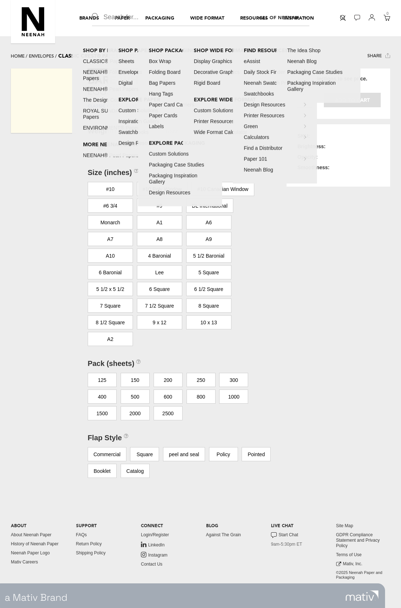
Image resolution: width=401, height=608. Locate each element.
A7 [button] (110, 239)
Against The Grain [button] (223, 534)
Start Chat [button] (284, 535)
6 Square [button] (159, 289)
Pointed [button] (256, 454)
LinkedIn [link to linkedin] (152, 544)
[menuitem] (89, 18)
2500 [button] (168, 413)
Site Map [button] (344, 525)
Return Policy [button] (89, 543)
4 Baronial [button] (159, 256)
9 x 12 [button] (159, 322)
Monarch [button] (110, 222)
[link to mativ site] (362, 596)
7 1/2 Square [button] (159, 306)
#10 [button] (110, 189)
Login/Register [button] (155, 534)
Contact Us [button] (151, 564)
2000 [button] (135, 413)
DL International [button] (209, 206)
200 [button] (168, 380)
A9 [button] (209, 239)
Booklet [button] (102, 471)
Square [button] (145, 454)
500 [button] (135, 397)
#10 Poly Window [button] (162, 189)
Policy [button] (223, 454)
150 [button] (135, 380)
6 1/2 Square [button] (208, 289)
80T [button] (102, 148)
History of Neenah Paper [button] (34, 543)
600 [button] (168, 397)
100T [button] (135, 148)
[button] (33, 21)
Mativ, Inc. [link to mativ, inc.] (349, 564)
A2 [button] (110, 339)
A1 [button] (159, 222)
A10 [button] (110, 256)
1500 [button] (102, 413)
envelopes (41, 56)
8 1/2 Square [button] (110, 322)
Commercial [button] (107, 454)
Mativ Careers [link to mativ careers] (24, 562)
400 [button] (102, 397)
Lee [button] (159, 272)
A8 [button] (159, 239)
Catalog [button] (135, 471)
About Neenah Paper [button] (31, 534)
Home (18, 56)
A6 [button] (209, 222)
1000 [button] (233, 397)
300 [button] (234, 380)
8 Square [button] (209, 306)
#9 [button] (159, 206)
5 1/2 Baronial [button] (208, 256)
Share (378, 55)
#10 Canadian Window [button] (222, 189)
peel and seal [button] (184, 454)
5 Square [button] (209, 272)
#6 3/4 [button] (110, 206)
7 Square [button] (110, 306)
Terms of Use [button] (349, 554)
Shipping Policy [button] (91, 552)
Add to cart (352, 100)
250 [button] (201, 380)
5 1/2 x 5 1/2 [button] (110, 289)
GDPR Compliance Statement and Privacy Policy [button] (358, 540)
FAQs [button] (81, 534)
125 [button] (102, 380)
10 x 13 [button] (208, 322)
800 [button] (201, 397)
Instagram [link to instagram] (154, 554)
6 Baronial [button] (110, 272)
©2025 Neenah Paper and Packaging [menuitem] (359, 574)
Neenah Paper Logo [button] (30, 552)
